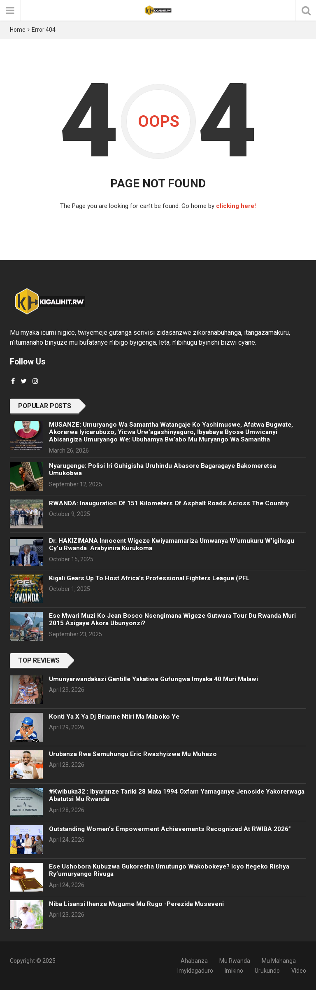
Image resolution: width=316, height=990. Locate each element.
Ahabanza (194, 960)
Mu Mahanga (279, 960)
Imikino (234, 970)
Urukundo (267, 970)
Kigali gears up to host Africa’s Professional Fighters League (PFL (149, 578)
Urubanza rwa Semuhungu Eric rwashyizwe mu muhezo (133, 754)
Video (298, 970)
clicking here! (236, 206)
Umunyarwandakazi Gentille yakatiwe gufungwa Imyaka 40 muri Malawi (153, 679)
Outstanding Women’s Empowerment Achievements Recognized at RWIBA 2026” (170, 829)
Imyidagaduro (195, 970)
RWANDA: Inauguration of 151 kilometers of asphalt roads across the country (169, 503)
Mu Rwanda (234, 960)
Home (18, 29)
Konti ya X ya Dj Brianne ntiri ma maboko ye (114, 716)
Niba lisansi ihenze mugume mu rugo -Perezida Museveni (136, 904)
